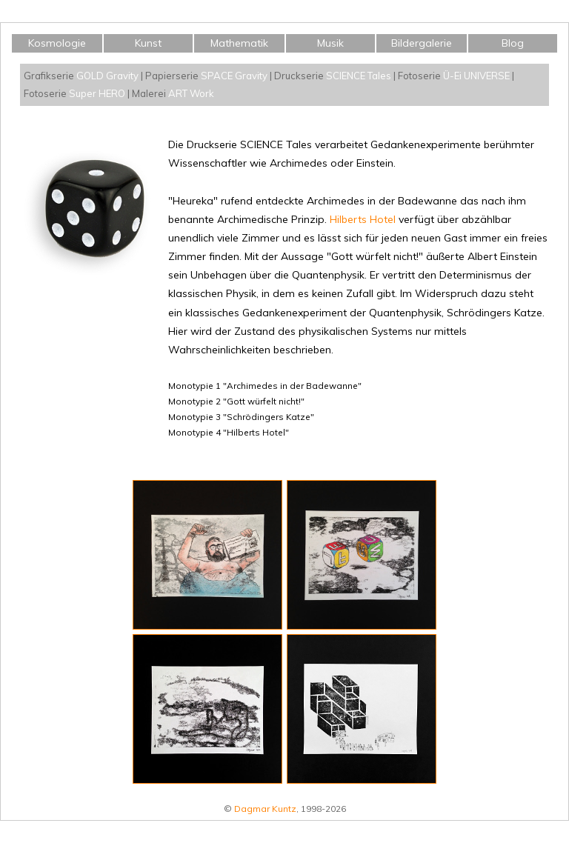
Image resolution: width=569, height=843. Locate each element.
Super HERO (97, 93)
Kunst (148, 43)
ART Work (191, 93)
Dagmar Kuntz (265, 808)
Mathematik (239, 43)
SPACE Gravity (234, 75)
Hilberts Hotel (363, 219)
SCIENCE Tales (358, 75)
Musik (330, 43)
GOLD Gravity (107, 75)
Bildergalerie (421, 43)
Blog (513, 43)
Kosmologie (57, 43)
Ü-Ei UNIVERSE (476, 75)
